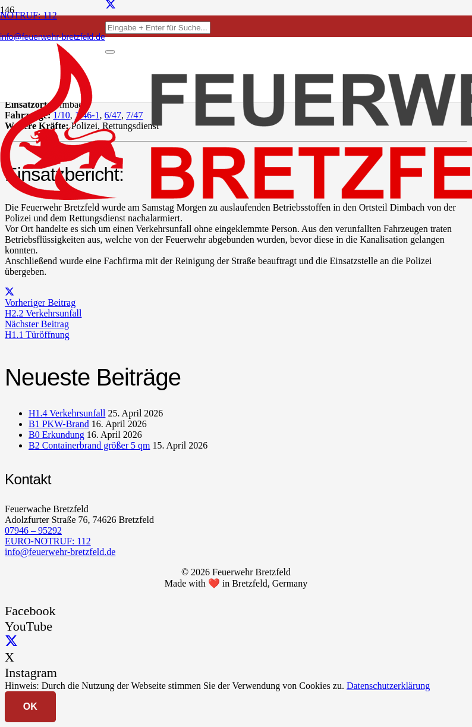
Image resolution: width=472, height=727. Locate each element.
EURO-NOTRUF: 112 (48, 541)
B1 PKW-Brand (59, 424)
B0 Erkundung (56, 435)
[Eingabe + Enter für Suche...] (157, 27)
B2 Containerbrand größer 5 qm (89, 445)
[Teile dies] (9, 292)
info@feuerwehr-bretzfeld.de (60, 552)
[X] (11, 641)
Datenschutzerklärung (388, 686)
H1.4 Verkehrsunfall (67, 413)
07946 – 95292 (33, 530)
